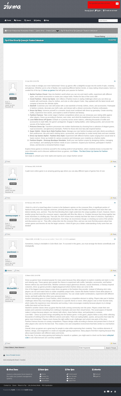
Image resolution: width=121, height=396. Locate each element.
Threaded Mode (112, 40)
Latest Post (71, 381)
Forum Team (44, 378)
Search (27, 20)
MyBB (13, 390)
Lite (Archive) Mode (34, 385)
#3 (114, 202)
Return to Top (22, 385)
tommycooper (12, 216)
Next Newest (19, 347)
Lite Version (44, 381)
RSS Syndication (47, 385)
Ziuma (43, 374)
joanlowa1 (11, 252)
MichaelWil (12, 288)
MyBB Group (28, 390)
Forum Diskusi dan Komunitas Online (20, 31)
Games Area (40, 31)
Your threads (72, 376)
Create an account (110, 10)
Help (46, 20)
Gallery (37, 20)
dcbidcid (12, 179)
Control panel (72, 374)
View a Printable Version (13, 355)
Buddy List (71, 378)
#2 (114, 166)
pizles (11, 94)
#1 (114, 81)
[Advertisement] (60, 60)
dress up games (49, 90)
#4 (114, 239)
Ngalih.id (97, 376)
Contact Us (44, 376)
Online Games (51, 31)
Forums (17, 20)
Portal (8, 20)
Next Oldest (9, 347)
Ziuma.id (97, 374)
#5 (114, 275)
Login (98, 10)
